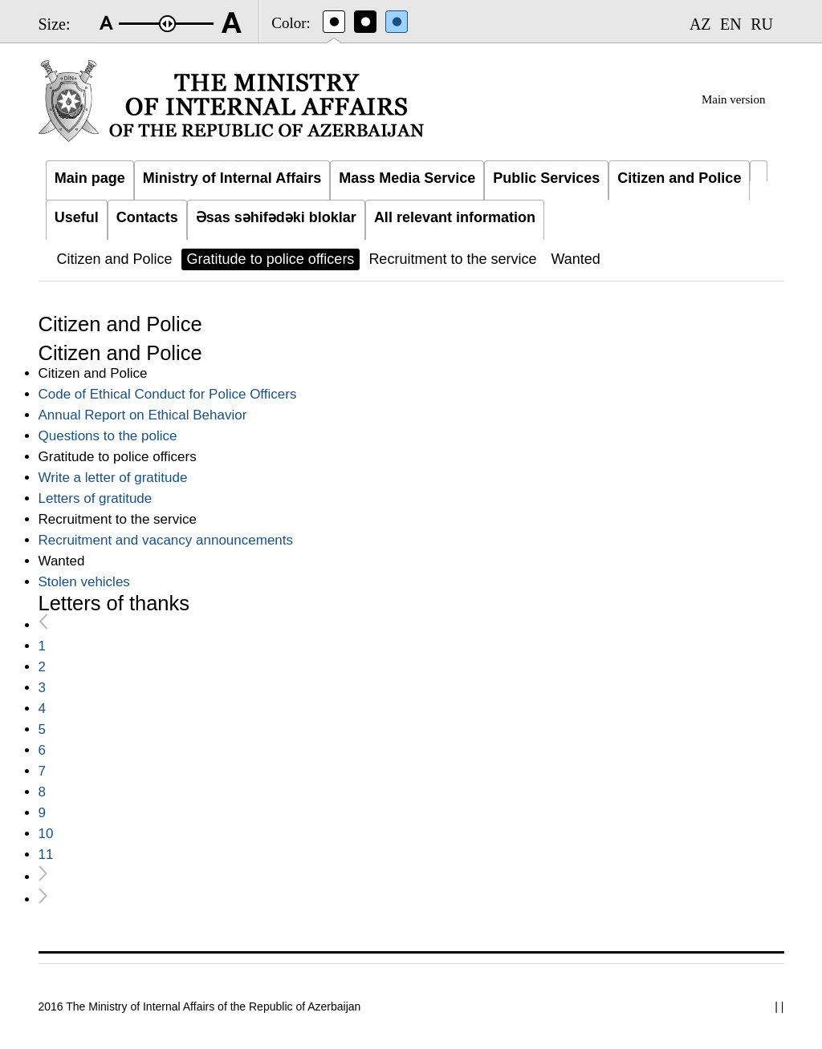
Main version (734, 99)
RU (762, 24)
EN (731, 24)
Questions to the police (108, 435)
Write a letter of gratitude (113, 477)
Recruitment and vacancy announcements (166, 540)
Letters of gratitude (96, 498)
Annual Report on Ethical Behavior (143, 415)
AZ (700, 24)
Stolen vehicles (84, 581)
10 (46, 833)
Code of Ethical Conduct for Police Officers (168, 394)
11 (46, 854)
